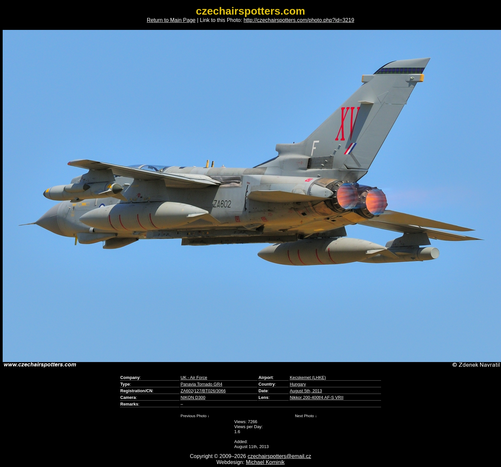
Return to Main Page (171, 20)
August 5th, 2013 (306, 390)
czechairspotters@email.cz (279, 456)
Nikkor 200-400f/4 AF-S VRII (316, 397)
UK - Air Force (193, 377)
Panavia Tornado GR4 (201, 384)
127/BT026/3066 (210, 390)
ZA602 (186, 390)
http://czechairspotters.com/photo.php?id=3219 (299, 20)
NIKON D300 (192, 397)
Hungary (298, 384)
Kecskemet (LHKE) (308, 377)
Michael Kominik (265, 462)
